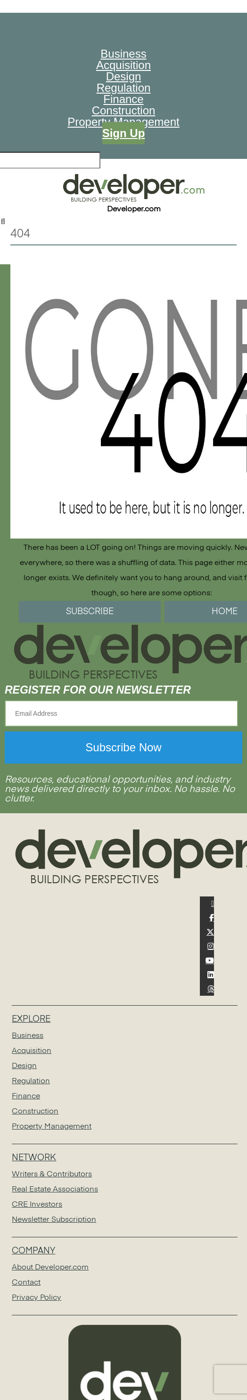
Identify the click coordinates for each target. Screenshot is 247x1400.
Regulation (124, 87)
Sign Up (123, 133)
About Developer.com (50, 1267)
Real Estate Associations (55, 1189)
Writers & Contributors (52, 1174)
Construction (124, 110)
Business (123, 53)
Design (123, 76)
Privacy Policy (36, 1298)
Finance (123, 99)
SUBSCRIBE (90, 612)
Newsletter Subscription (54, 1220)
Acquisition (123, 65)
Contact (26, 1283)
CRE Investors (37, 1205)
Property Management (51, 1126)
